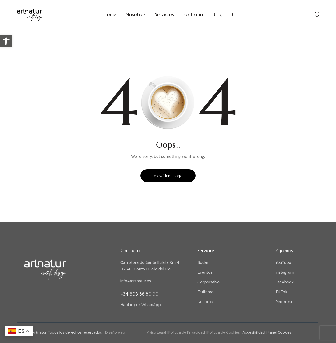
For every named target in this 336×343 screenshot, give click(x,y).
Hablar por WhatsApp (140, 304)
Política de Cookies (223, 332)
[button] (6, 41)
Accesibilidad (254, 332)
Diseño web (115, 332)
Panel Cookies (279, 332)
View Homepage (168, 175)
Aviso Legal (156, 332)
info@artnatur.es (135, 280)
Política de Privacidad (186, 332)
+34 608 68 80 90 (139, 294)
